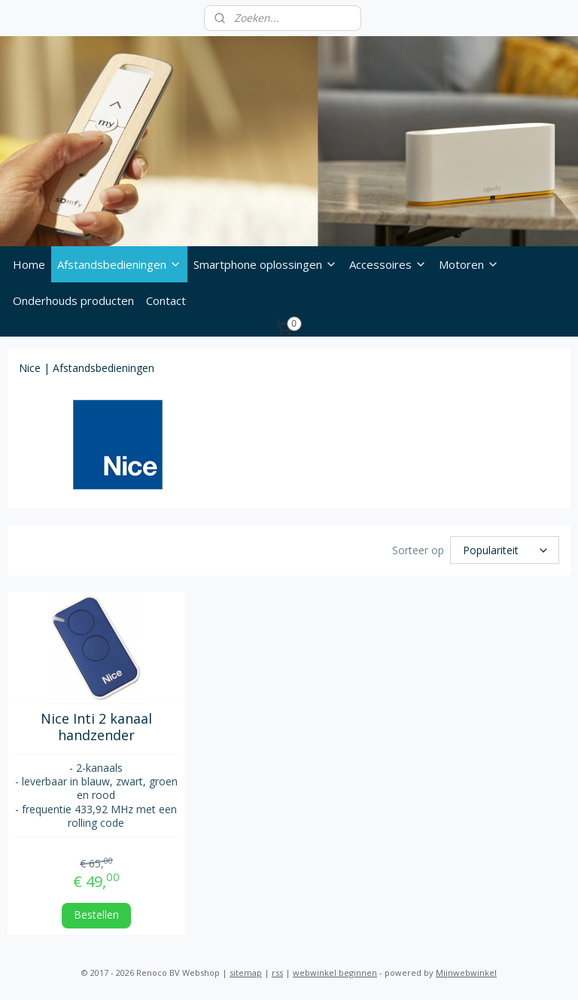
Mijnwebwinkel (466, 972)
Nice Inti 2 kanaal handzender (96, 727)
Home (29, 264)
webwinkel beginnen (335, 972)
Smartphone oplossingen (265, 264)
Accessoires (388, 264)
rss (277, 972)
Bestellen (96, 914)
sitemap (246, 972)
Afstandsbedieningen (119, 264)
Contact (166, 300)
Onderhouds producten (73, 300)
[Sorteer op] (504, 551)
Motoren (469, 264)
